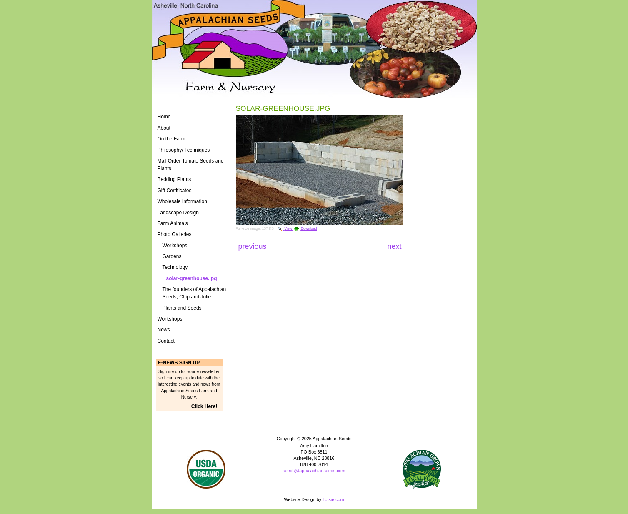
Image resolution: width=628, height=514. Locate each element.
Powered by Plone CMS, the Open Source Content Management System (313, 484)
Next (394, 246)
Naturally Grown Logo (206, 469)
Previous (253, 246)
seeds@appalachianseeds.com (314, 470)
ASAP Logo (422, 469)
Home (164, 117)
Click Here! (204, 406)
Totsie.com (333, 499)
